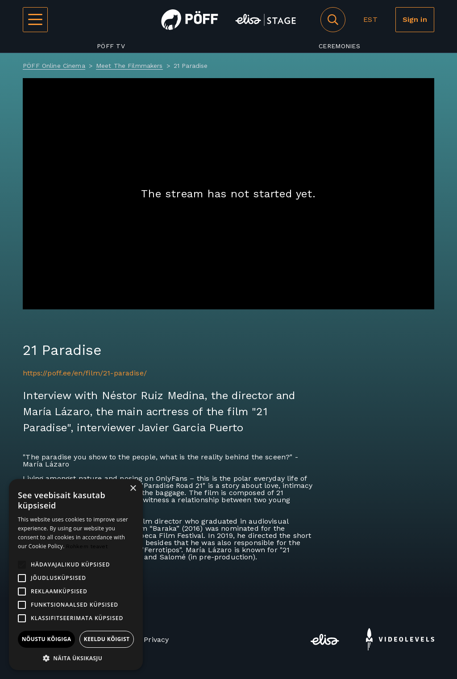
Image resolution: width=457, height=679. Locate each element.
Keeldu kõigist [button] (107, 639)
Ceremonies (339, 46)
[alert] (76, 574)
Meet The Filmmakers (129, 65)
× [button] (132, 488)
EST (370, 19)
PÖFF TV (111, 46)
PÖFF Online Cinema (54, 65)
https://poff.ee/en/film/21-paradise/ (85, 373)
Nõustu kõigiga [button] (46, 639)
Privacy (156, 639)
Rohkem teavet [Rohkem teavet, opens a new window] (87, 546)
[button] (76, 657)
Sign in (415, 19)
